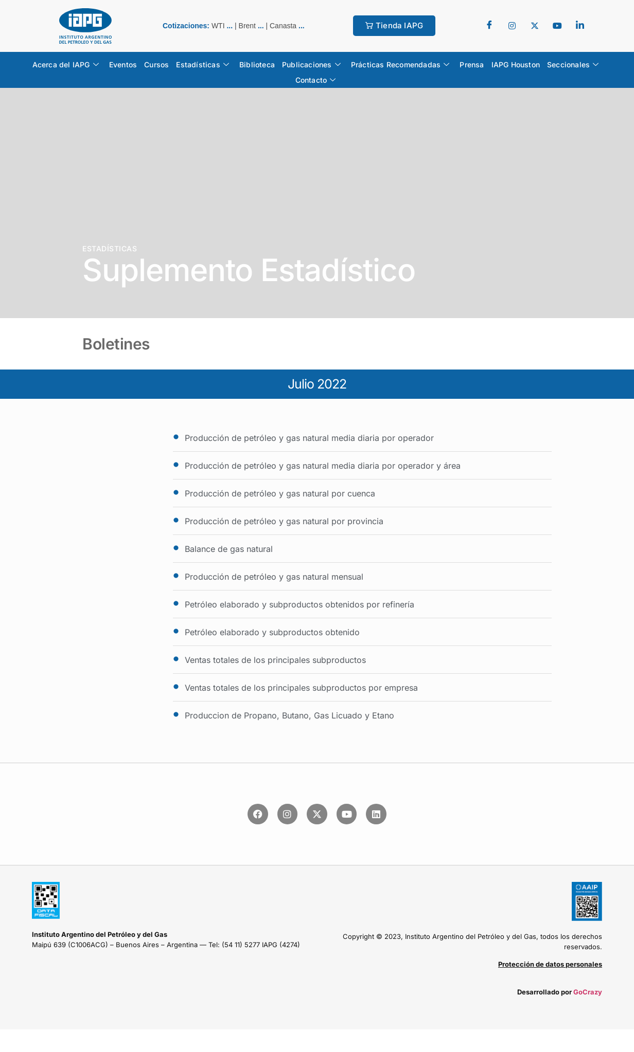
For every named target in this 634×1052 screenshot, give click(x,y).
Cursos (156, 64)
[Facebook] (489, 25)
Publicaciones (311, 64)
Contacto (315, 80)
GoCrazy (587, 992)
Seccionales (572, 64)
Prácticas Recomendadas (400, 64)
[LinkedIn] (580, 25)
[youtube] (557, 25)
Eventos (123, 64)
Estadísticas (202, 64)
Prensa (472, 64)
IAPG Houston (515, 64)
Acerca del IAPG (65, 64)
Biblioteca (257, 64)
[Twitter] (512, 25)
